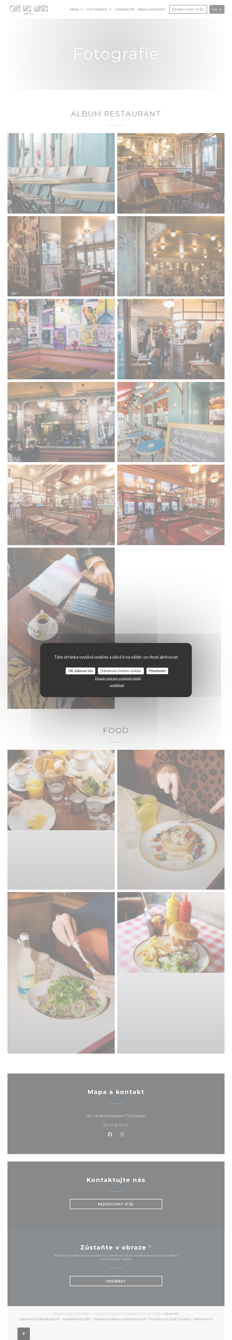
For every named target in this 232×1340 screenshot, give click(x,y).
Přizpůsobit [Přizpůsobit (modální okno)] (157, 671)
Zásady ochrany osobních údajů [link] (118, 678)
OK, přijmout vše (80, 671)
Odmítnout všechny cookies (121, 671)
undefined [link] (117, 685)
